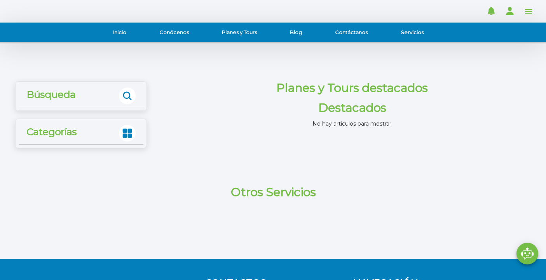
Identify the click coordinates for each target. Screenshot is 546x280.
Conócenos (174, 32)
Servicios (412, 32)
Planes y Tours (239, 32)
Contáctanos (351, 32)
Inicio (119, 32)
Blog (296, 32)
